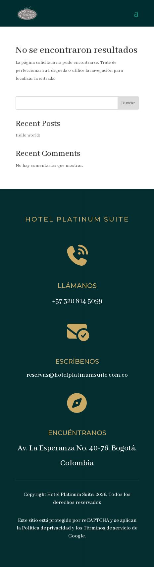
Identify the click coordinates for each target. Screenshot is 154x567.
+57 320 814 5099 (77, 301)
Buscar (128, 103)
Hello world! (28, 135)
